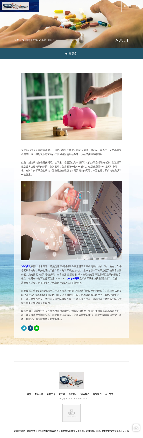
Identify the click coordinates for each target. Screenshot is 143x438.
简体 (138, 5)
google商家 (73, 278)
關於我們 (97, 394)
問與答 (62, 394)
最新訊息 (51, 394)
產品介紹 (38, 394)
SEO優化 (26, 266)
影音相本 (72, 394)
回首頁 (127, 5)
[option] (71, 29)
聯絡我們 (85, 394)
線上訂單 (109, 394)
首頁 (16, 40)
